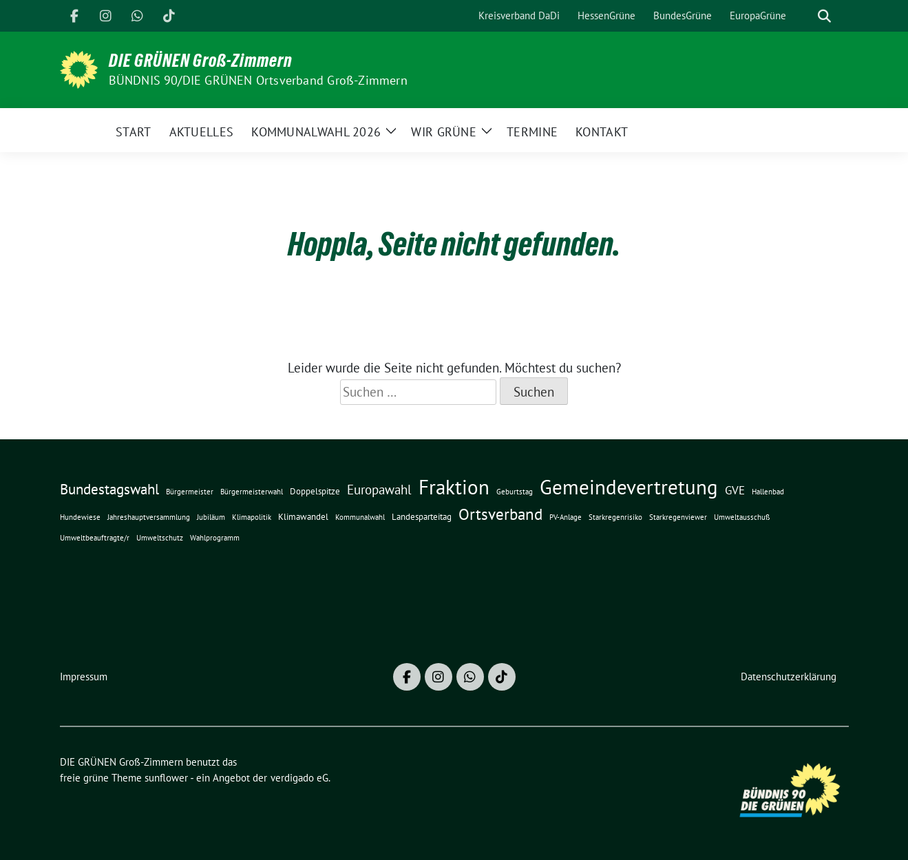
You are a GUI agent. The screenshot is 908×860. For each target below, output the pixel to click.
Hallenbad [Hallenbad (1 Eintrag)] (768, 491)
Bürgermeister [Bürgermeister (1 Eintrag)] (189, 491)
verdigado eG (299, 777)
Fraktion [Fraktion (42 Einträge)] (454, 487)
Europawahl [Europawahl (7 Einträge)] (379, 489)
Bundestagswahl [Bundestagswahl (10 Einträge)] (109, 489)
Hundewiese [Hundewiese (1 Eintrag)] (80, 517)
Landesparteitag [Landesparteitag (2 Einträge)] (422, 517)
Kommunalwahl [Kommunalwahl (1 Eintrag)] (360, 517)
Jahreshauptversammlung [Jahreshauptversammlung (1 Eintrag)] (148, 517)
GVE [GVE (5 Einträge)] (735, 490)
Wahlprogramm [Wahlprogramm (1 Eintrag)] (215, 538)
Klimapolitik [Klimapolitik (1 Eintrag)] (251, 517)
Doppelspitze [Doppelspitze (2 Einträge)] (315, 491)
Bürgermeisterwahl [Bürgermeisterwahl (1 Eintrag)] (251, 491)
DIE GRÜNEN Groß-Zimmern (201, 60)
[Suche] (805, 16)
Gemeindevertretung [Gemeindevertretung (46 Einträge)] (629, 487)
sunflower (166, 777)
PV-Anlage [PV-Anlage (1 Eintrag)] (565, 517)
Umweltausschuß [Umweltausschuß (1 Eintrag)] (742, 517)
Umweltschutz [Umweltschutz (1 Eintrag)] (159, 538)
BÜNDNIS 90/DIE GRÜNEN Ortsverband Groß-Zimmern (258, 80)
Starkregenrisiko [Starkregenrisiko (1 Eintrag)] (615, 517)
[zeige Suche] (824, 16)
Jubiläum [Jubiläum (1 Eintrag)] (211, 517)
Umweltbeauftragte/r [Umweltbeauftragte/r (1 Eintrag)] (94, 538)
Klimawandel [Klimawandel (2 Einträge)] (303, 517)
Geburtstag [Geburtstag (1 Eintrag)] (514, 491)
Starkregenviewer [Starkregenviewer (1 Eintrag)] (678, 517)
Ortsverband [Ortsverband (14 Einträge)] (500, 514)
